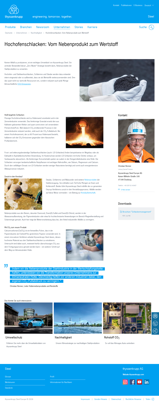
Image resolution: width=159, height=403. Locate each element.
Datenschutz (116, 399)
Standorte (9, 388)
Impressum (85, 399)
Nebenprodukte (90, 180)
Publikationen (126, 5)
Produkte (10, 27)
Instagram (125, 382)
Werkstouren (10, 382)
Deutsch (148, 5)
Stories (79, 27)
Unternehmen (62, 27)
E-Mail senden (125, 190)
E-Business (138, 5)
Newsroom (42, 27)
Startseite (8, 33)
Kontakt (116, 5)
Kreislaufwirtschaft (88, 193)
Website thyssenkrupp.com (133, 375)
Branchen (26, 27)
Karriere (92, 27)
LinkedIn (146, 382)
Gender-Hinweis (100, 399)
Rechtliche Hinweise (133, 399)
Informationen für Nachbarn (61, 382)
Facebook (132, 382)
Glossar (8, 377)
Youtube (139, 382)
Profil (52, 377)
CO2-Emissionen (24, 84)
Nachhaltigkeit (36, 33)
